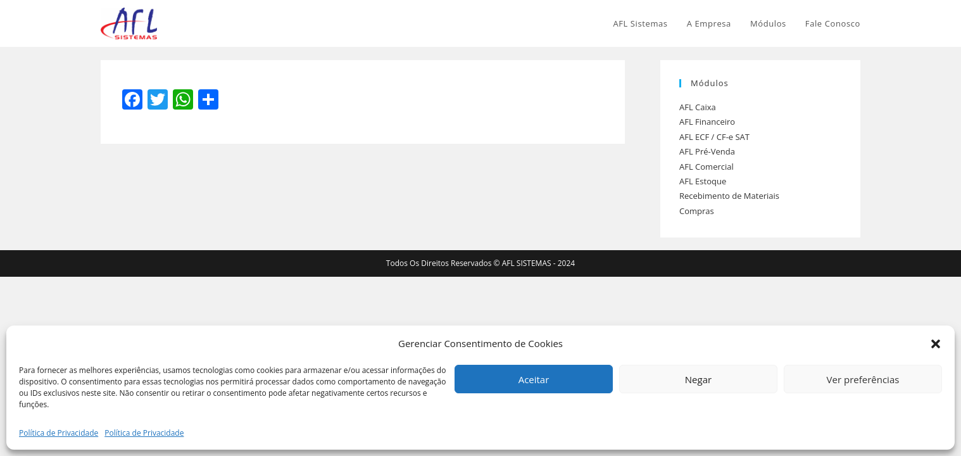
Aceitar (534, 379)
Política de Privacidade (58, 433)
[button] (935, 344)
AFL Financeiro (707, 121)
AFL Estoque (702, 181)
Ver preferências (863, 379)
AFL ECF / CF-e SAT (714, 136)
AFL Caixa (697, 107)
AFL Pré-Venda (707, 151)
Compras (696, 211)
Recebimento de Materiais (729, 195)
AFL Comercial (706, 166)
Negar (698, 379)
